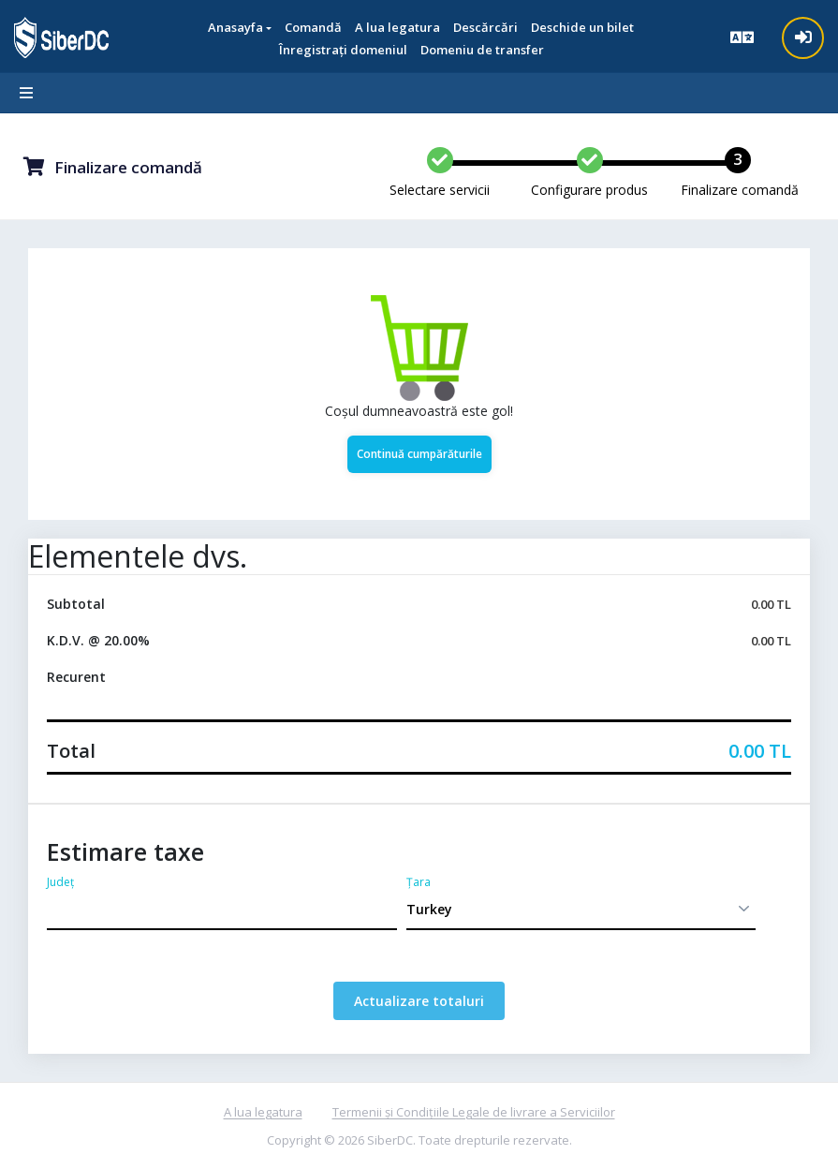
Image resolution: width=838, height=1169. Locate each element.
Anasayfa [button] (235, 27)
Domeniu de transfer (482, 49)
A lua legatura (263, 1111)
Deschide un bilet (582, 27)
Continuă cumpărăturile (419, 454)
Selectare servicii (440, 190)
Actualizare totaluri (419, 1001)
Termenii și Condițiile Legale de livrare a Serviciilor (473, 1111)
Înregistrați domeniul (343, 49)
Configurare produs (589, 190)
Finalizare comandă (740, 190)
